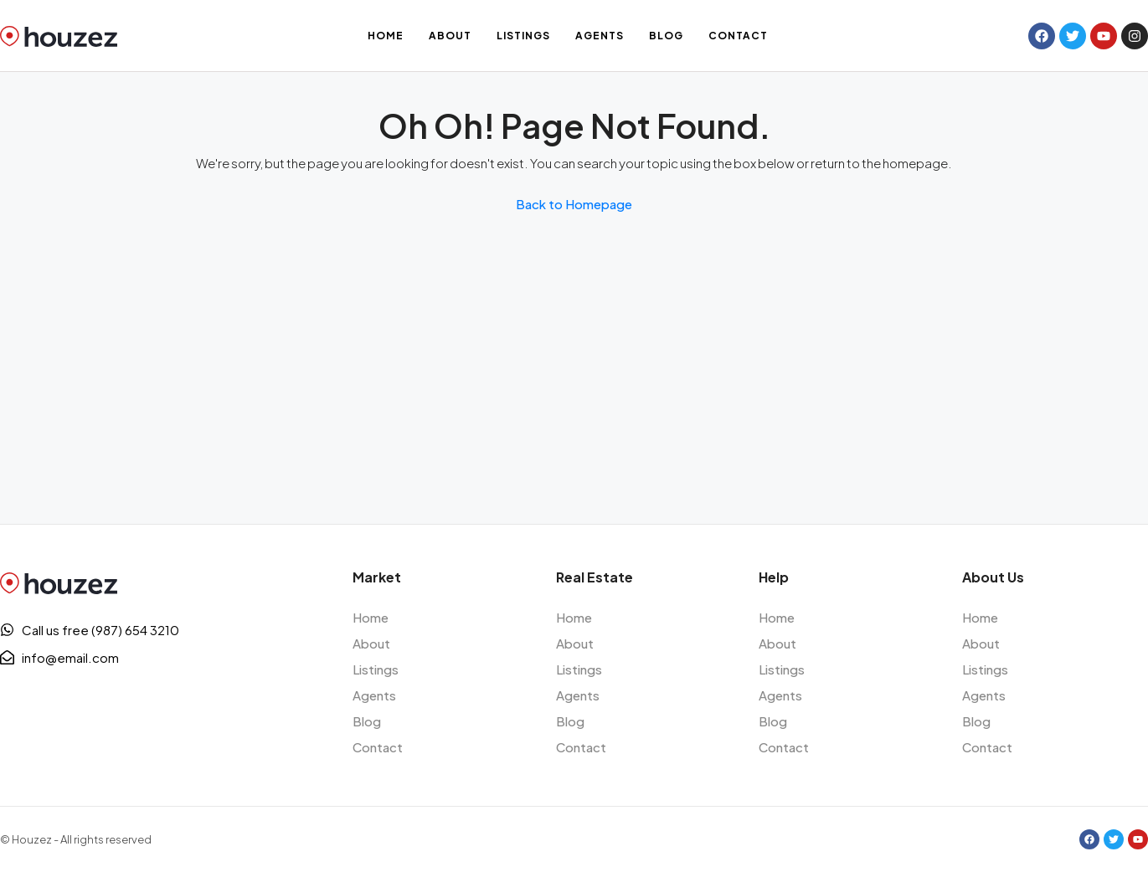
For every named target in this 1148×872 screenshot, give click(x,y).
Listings (523, 35)
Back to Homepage (574, 204)
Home (386, 35)
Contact (738, 35)
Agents (599, 35)
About (450, 35)
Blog (666, 35)
